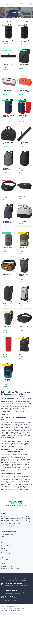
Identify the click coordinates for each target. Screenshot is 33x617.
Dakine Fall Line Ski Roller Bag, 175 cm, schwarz (8, 66)
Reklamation (4, 543)
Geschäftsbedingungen (7, 553)
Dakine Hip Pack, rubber (7, 275)
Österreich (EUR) (7, 526)
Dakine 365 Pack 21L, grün (24, 248)
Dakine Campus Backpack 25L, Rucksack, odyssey (8, 221)
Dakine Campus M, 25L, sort (23, 167)
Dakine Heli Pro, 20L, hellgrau (24, 302)
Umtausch (3, 538)
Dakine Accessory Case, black (23, 195)
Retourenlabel (4, 559)
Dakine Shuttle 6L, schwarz (7, 327)
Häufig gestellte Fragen (7, 534)
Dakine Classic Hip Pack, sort (23, 327)
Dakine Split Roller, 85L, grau (8, 248)
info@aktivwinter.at (7, 566)
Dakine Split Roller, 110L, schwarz (8, 40)
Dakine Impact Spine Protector (8, 353)
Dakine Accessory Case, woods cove (7, 91)
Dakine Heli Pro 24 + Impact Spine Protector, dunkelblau (24, 117)
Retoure (3, 541)
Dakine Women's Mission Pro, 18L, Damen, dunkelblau (8, 381)
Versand (3, 536)
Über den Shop (4, 550)
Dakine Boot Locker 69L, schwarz (8, 143)
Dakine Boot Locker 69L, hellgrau (24, 220)
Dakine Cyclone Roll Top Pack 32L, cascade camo (24, 276)
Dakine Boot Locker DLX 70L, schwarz (24, 65)
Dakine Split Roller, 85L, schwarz (24, 40)
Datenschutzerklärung (6, 555)
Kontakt (3, 548)
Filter (27, 21)
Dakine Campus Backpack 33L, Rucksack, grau (7, 168)
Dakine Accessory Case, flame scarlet (24, 91)
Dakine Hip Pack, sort (8, 194)
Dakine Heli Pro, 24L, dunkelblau (8, 116)
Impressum (4, 557)
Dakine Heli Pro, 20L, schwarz (8, 302)
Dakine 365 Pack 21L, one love (24, 353)
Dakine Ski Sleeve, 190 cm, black (24, 143)
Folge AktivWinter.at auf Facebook (10, 568)
